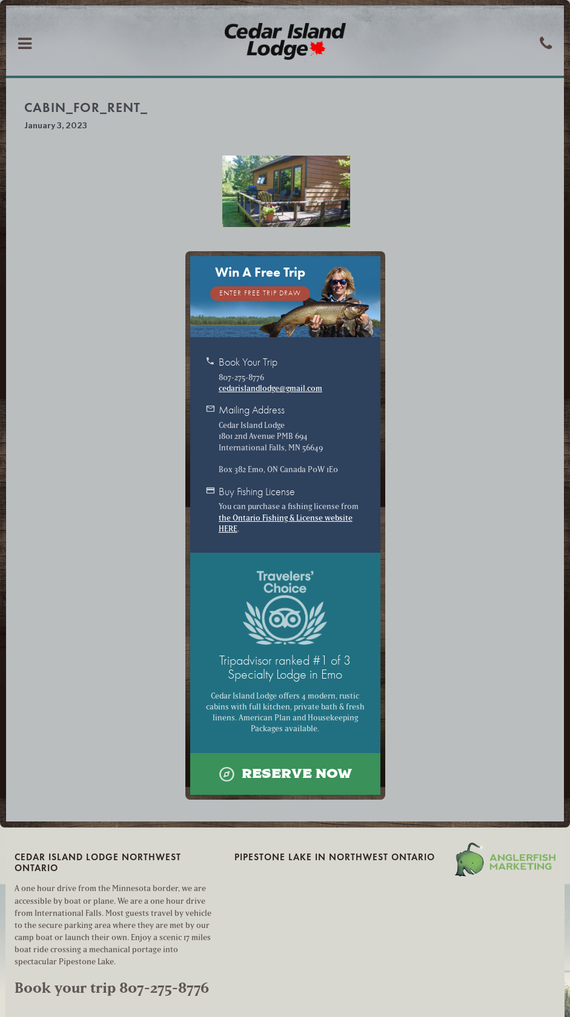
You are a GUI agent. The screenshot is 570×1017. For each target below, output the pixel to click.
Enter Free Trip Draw (260, 293)
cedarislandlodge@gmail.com (270, 388)
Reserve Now (285, 774)
